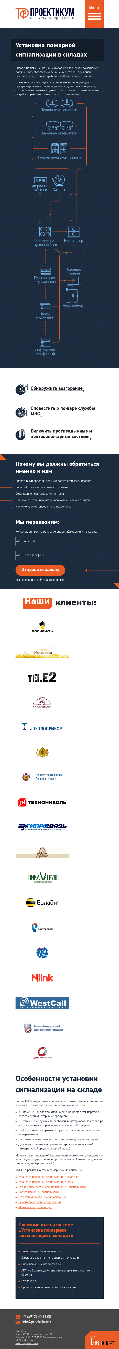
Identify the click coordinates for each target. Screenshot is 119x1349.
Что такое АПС (30, 1281)
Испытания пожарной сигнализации (42, 1197)
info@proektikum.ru (37, 1322)
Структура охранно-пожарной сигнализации (50, 1257)
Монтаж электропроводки (35, 1207)
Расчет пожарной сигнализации (39, 1192)
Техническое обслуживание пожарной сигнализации (52, 1187)
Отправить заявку (40, 569)
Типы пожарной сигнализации (41, 1251)
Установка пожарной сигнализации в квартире (48, 1177)
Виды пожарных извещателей (41, 1264)
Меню (94, 11)
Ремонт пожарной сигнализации (39, 1202)
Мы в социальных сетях (27, 1343)
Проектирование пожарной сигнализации (48, 1287)
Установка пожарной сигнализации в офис (46, 1182)
